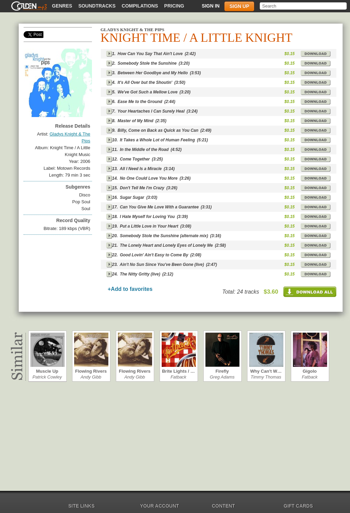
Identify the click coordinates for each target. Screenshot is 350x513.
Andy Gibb (91, 377)
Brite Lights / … (178, 371)
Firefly (222, 371)
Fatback (178, 377)
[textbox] (303, 6)
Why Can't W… (266, 371)
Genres (62, 6)
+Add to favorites (130, 289)
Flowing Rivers (91, 371)
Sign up (239, 6)
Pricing (174, 6)
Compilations (140, 6)
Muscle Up (47, 371)
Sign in (210, 6)
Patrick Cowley (47, 377)
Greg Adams (222, 377)
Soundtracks (97, 6)
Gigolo (309, 371)
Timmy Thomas (266, 377)
